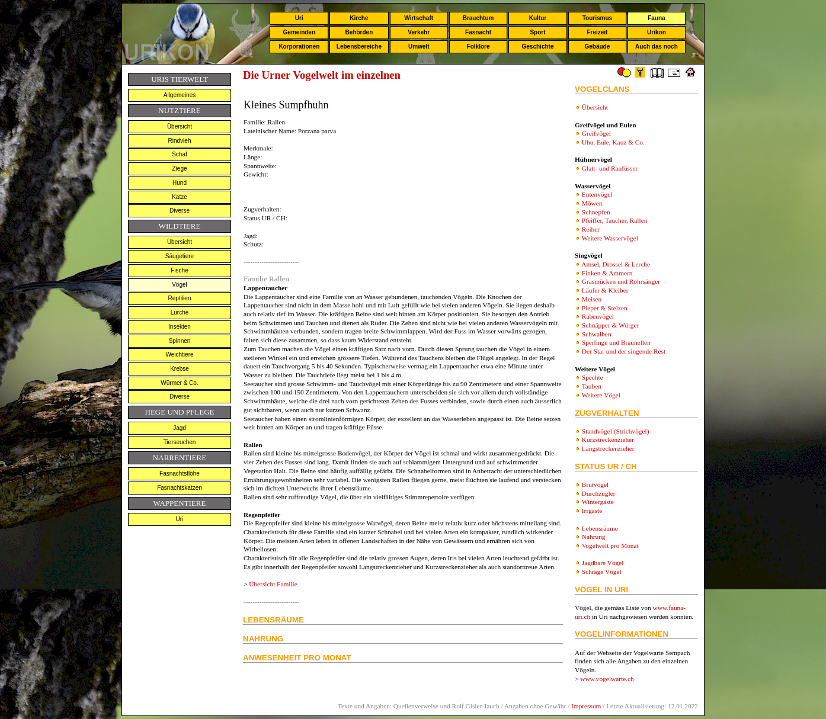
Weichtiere (179, 354)
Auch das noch (656, 46)
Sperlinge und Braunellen (616, 342)
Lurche (180, 312)
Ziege (179, 168)
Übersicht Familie (273, 584)
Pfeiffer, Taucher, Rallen (615, 220)
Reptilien (179, 298)
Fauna (656, 18)
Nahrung (594, 536)
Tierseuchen (180, 442)
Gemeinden (299, 32)
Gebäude (597, 46)
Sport (537, 32)
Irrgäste (592, 510)
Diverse (179, 210)
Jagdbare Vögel (603, 562)
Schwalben (597, 334)
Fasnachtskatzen (179, 487)
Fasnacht (478, 32)
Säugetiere (179, 256)
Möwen (592, 203)
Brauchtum (478, 18)
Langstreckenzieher (608, 448)
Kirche (359, 18)
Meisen (591, 299)
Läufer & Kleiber (605, 290)
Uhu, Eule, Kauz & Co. (613, 142)
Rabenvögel (598, 316)
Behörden (359, 32)
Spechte (592, 377)
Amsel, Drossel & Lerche (615, 264)
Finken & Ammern (607, 273)
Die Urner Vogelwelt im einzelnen (322, 75)
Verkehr (419, 32)
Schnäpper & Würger (610, 325)
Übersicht (179, 126)
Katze (179, 197)
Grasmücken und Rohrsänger (621, 281)
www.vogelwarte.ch (607, 678)
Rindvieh (179, 140)
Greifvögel (596, 133)
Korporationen (298, 46)
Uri (299, 18)
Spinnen (180, 341)
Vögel (179, 284)
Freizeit (597, 32)
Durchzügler (599, 493)
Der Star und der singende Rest (623, 351)
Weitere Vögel (601, 395)
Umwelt (419, 46)
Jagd (179, 428)
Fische (179, 270)
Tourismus (597, 18)
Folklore (478, 46)
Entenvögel (597, 194)
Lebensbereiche (359, 46)
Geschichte (538, 46)
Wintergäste (598, 501)
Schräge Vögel (602, 571)
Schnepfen (596, 212)
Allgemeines (180, 95)
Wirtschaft (418, 18)
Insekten (179, 326)
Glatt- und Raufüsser (610, 168)
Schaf (179, 154)
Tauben (591, 386)
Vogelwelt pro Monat (610, 545)
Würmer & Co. (179, 383)
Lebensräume (600, 528)
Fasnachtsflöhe (179, 473)
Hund (179, 182)
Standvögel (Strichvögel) (615, 431)
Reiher (591, 229)
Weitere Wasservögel (610, 238)
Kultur (537, 18)
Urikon (656, 32)
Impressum (586, 706)
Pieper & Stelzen (604, 308)
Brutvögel (595, 484)
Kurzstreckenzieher (608, 439)
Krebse (179, 368)
